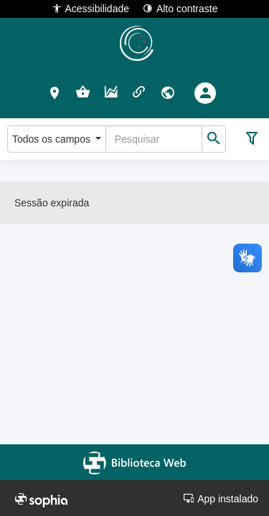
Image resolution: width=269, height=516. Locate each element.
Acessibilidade (91, 8)
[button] (54, 92)
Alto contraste (180, 8)
